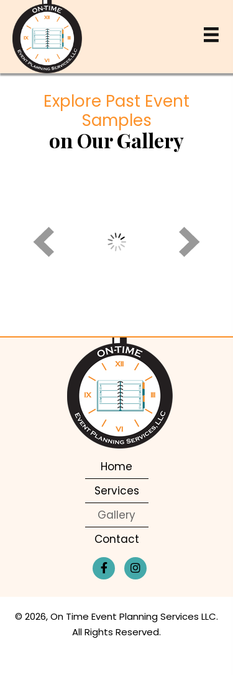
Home (116, 466)
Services (116, 490)
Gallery (116, 514)
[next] (189, 242)
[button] (104, 568)
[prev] (43, 242)
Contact (116, 539)
